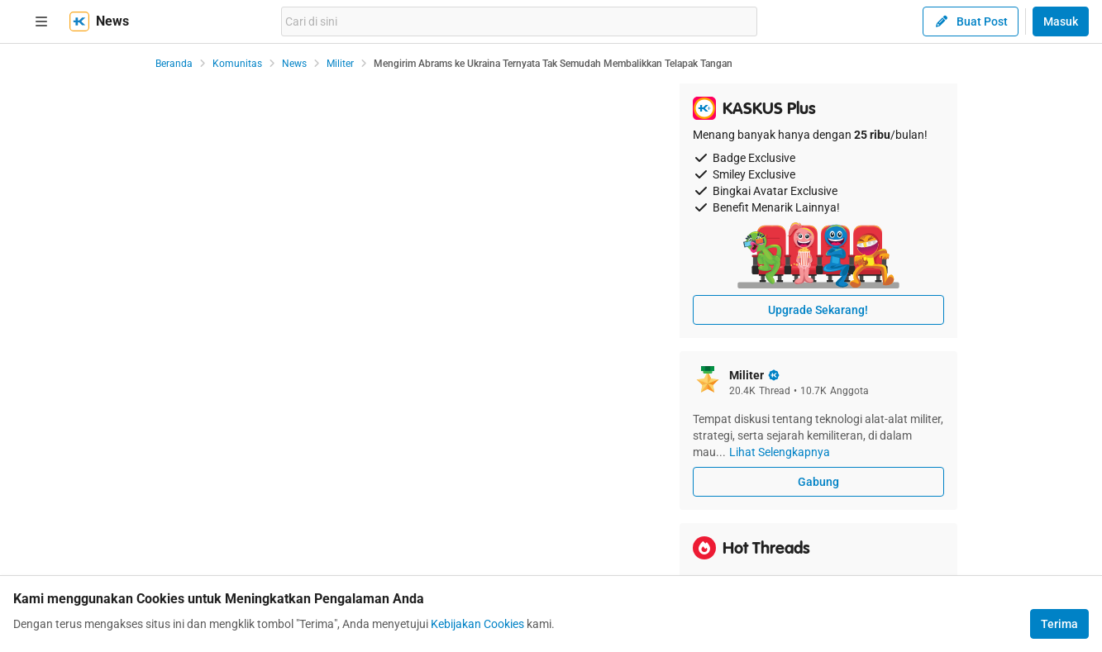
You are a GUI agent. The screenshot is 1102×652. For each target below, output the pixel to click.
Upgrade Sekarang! (818, 309)
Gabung (818, 481)
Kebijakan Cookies (477, 624)
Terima (1059, 624)
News (294, 63)
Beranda (174, 63)
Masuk (1060, 21)
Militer (340, 63)
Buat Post (970, 21)
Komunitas (237, 63)
